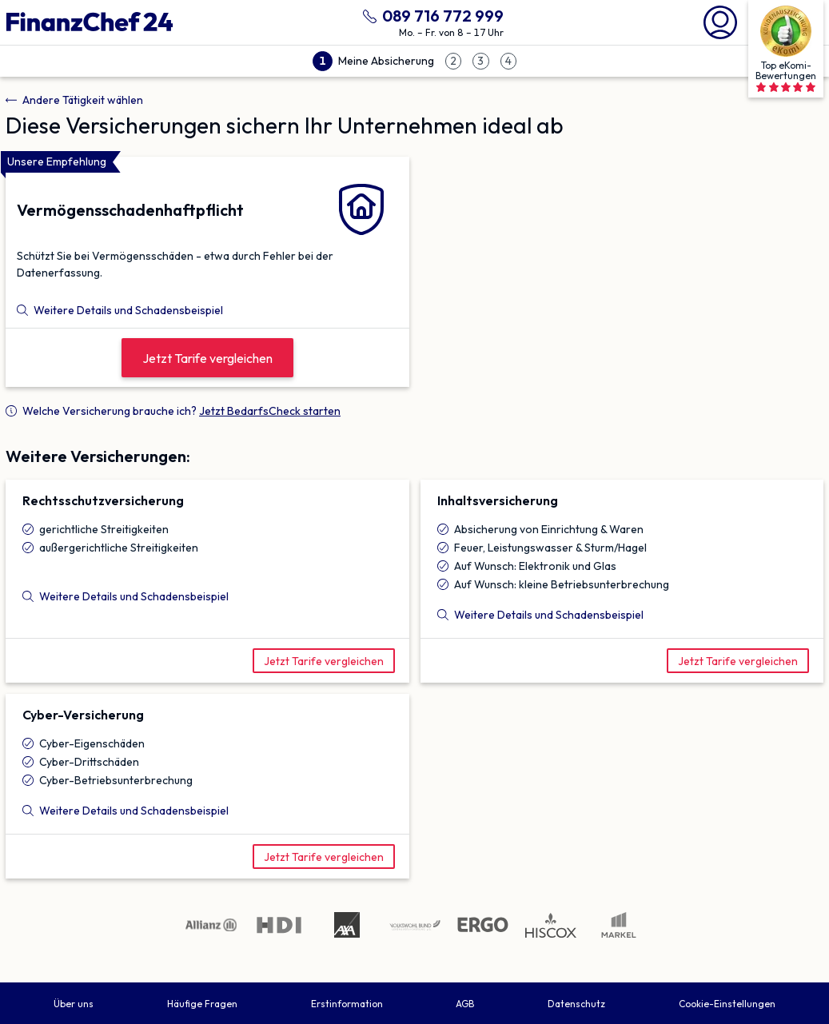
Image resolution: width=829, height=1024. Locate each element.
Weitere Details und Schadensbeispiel (120, 310)
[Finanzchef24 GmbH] (89, 22)
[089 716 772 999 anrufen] (430, 14)
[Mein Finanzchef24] (720, 21)
